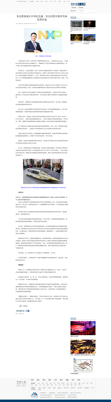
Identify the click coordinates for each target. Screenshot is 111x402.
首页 (32, 380)
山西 (51, 383)
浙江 (75, 383)
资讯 (42, 1)
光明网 (39, 389)
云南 (60, 384)
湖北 (32, 384)
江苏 (71, 383)
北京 (39, 383)
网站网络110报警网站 (72, 397)
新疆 (75, 384)
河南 (91, 383)
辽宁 (55, 383)
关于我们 (18, 385)
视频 (60, 1)
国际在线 (59, 387)
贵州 (64, 384)
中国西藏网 (86, 387)
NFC (23, 313)
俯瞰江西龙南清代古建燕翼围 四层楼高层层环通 (76, 30)
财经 (46, 1)
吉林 (59, 383)
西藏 (68, 384)
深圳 (79, 384)
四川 (56, 384)
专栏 (64, 1)
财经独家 (81, 7)
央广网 (92, 387)
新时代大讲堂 (74, 336)
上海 (67, 383)
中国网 (49, 387)
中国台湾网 (79, 387)
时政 (38, 1)
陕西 (71, 384)
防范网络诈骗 (52, 392)
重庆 (52, 384)
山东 (87, 383)
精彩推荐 (73, 318)
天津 (43, 383)
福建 (79, 383)
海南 (48, 384)
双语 (69, 1)
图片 (55, 1)
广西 (44, 384)
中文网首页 (31, 1)
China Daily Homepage (22, 1)
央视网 (54, 387)
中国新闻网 (33, 389)
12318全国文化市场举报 (60, 397)
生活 (51, 1)
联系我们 (24, 385)
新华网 (44, 387)
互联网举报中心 (43, 392)
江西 (83, 383)
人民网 (39, 387)
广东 (40, 384)
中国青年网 (65, 387)
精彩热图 (73, 17)
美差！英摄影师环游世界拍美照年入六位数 (82, 355)
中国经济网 (72, 387)
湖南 (36, 384)
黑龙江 (63, 383)
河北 (47, 383)
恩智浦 (20, 313)
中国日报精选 (74, 373)
